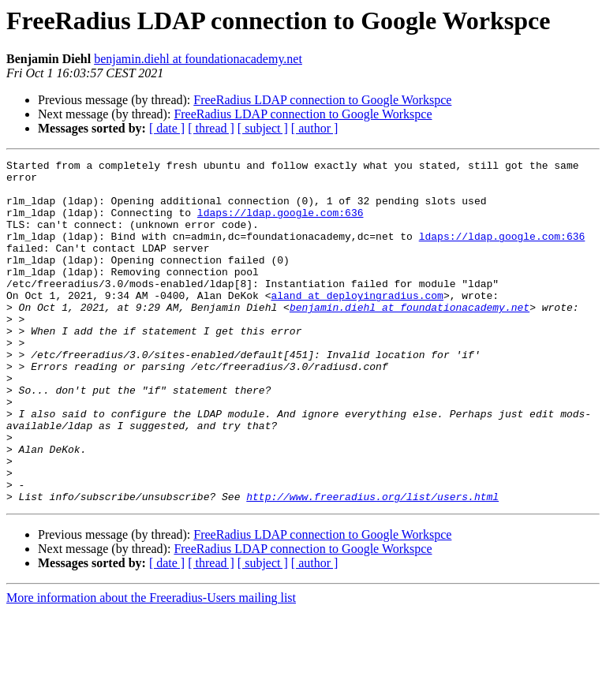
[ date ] (167, 128)
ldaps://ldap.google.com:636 (280, 224)
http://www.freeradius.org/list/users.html (372, 565)
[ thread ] (211, 128)
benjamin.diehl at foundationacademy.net (198, 58)
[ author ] (315, 128)
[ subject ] (263, 128)
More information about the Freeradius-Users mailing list (151, 666)
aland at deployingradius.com (357, 323)
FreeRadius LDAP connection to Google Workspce (322, 99)
